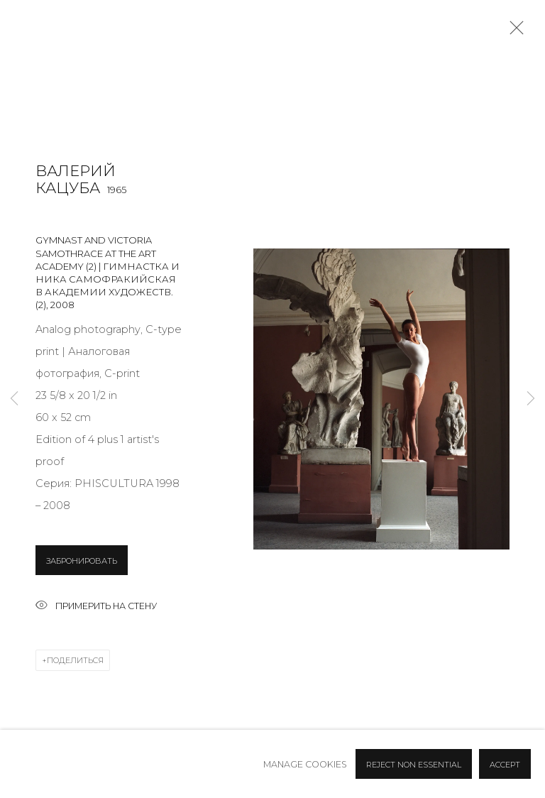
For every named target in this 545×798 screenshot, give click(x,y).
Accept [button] (505, 765)
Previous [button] (14, 399)
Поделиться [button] (75, 660)
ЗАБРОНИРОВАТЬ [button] (81, 561)
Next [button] (531, 399)
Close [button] (513, 32)
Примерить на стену (96, 606)
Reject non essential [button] (413, 765)
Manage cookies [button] (305, 764)
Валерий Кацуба (75, 179)
